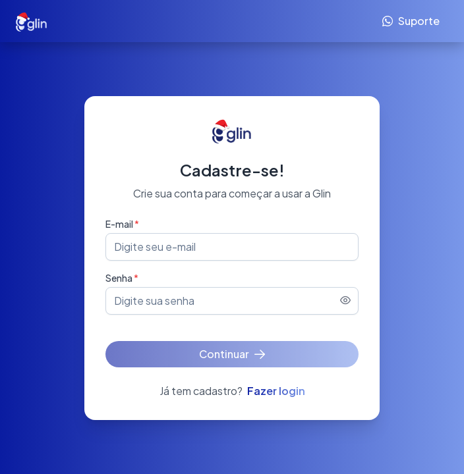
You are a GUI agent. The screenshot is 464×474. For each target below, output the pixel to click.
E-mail (122, 224)
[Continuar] (232, 354)
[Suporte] (411, 21)
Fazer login (276, 391)
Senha (121, 278)
